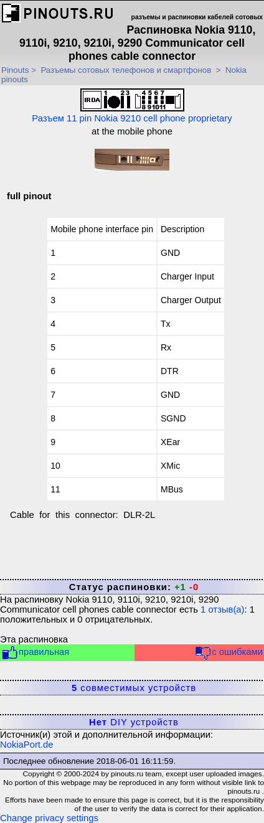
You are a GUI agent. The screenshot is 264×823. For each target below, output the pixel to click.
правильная (35, 653)
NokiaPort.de (27, 745)
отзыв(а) (222, 609)
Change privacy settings (49, 818)
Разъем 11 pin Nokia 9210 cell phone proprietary (132, 105)
